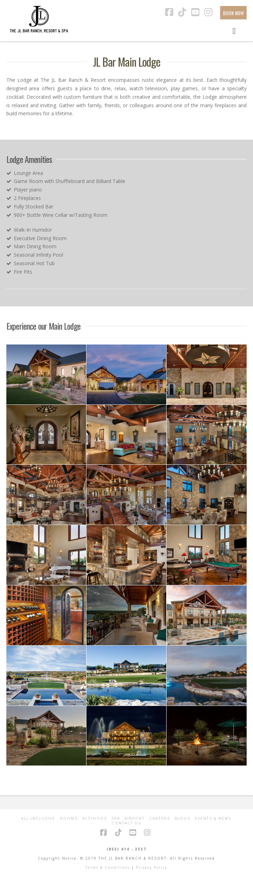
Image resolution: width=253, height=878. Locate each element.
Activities (94, 818)
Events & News (213, 818)
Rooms (69, 818)
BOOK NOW (233, 13)
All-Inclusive (38, 818)
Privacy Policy (151, 867)
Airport (135, 818)
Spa (116, 818)
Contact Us (126, 823)
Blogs (182, 818)
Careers (159, 818)
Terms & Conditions (107, 867)
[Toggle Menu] (234, 30)
